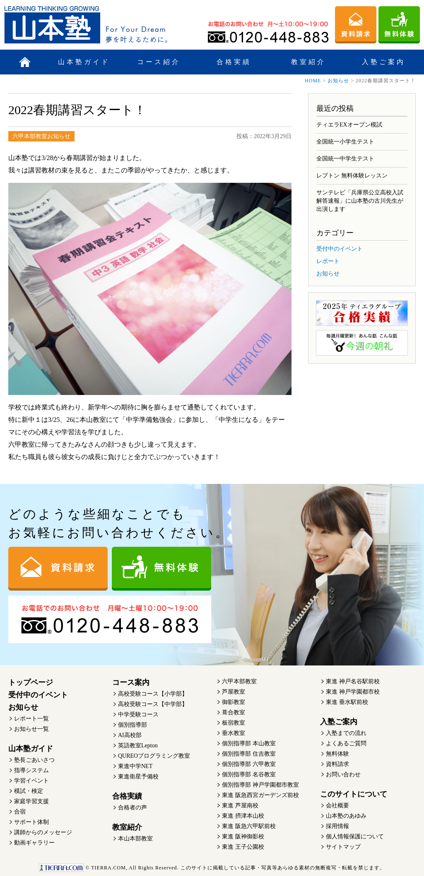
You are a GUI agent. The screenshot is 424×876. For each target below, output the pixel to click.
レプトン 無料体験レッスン (352, 175)
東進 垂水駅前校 (347, 702)
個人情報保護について (355, 836)
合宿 (20, 812)
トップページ (30, 682)
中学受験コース (138, 714)
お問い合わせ (343, 774)
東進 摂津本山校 (243, 816)
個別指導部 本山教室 (249, 743)
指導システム (31, 770)
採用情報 (337, 826)
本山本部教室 (135, 838)
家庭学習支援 (31, 801)
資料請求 (337, 764)
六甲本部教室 (239, 681)
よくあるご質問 (346, 743)
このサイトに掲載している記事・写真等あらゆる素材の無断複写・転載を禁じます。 (212, 868)
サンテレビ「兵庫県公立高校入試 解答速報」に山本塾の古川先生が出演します (359, 200)
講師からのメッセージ (43, 832)
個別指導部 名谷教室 (249, 774)
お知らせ (338, 81)
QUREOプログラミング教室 (154, 756)
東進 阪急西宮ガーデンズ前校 (260, 795)
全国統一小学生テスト (345, 142)
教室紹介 (308, 61)
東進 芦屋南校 (240, 805)
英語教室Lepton (138, 745)
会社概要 (337, 805)
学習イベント (31, 781)
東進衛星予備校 (138, 776)
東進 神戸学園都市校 (353, 692)
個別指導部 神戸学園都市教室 (260, 785)
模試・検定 (28, 791)
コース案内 (130, 682)
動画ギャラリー (34, 843)
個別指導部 (132, 725)
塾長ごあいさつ (34, 760)
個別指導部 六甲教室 (249, 764)
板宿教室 (233, 723)
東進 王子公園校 (243, 847)
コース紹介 (159, 61)
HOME (313, 81)
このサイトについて (353, 794)
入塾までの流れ (346, 733)
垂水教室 (233, 733)
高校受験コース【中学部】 (153, 704)
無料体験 (337, 754)
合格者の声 (132, 807)
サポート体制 (31, 822)
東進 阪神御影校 (243, 836)
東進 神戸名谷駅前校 (353, 681)
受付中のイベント (339, 249)
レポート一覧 (31, 719)
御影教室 (233, 702)
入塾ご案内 (383, 61)
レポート (328, 261)
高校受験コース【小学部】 (153, 694)
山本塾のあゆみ (346, 816)
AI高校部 (130, 735)
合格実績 (234, 61)
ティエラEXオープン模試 (349, 125)
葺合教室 (233, 712)
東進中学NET (135, 766)
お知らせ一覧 (31, 729)
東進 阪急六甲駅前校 (249, 826)
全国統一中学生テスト (345, 159)
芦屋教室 (233, 692)
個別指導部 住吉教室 (249, 754)
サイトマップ (343, 847)
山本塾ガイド (84, 61)
